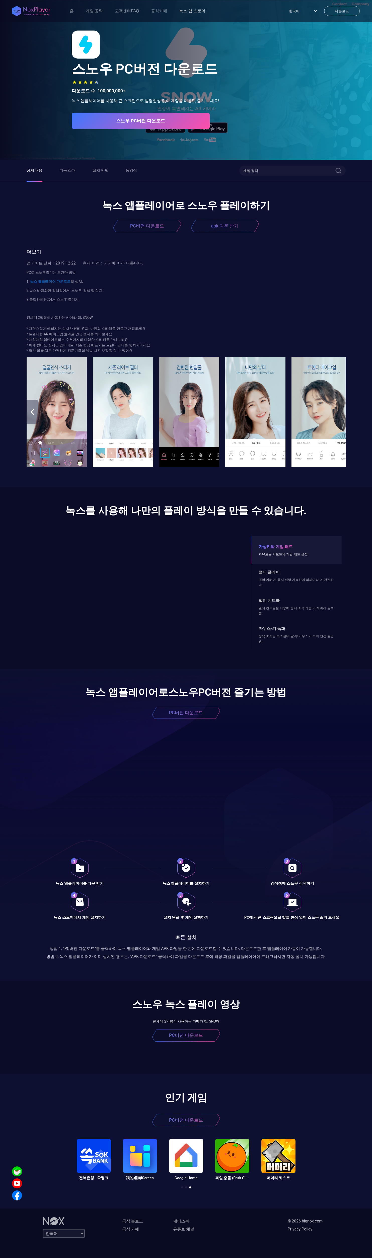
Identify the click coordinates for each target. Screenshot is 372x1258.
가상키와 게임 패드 (276, 546)
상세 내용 (35, 170)
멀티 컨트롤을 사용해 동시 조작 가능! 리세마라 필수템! (296, 610)
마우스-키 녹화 (272, 628)
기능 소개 (67, 170)
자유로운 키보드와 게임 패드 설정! (283, 554)
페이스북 (181, 1221)
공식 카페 (130, 1229)
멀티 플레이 (269, 572)
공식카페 (159, 11)
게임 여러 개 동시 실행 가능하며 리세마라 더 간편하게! (296, 582)
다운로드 (63, 282)
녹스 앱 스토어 (192, 11)
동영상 (131, 170)
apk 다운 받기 (225, 225)
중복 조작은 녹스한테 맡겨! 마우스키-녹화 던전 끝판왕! (296, 638)
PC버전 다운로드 (147, 225)
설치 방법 (101, 170)
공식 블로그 (132, 1221)
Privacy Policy (300, 1229)
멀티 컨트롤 (269, 600)
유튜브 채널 (183, 1229)
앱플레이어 (46, 282)
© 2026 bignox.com (305, 1221)
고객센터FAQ (127, 11)
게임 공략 (94, 11)
